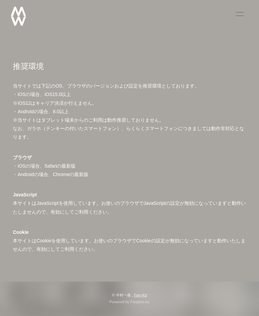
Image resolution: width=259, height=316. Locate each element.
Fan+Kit (140, 295)
